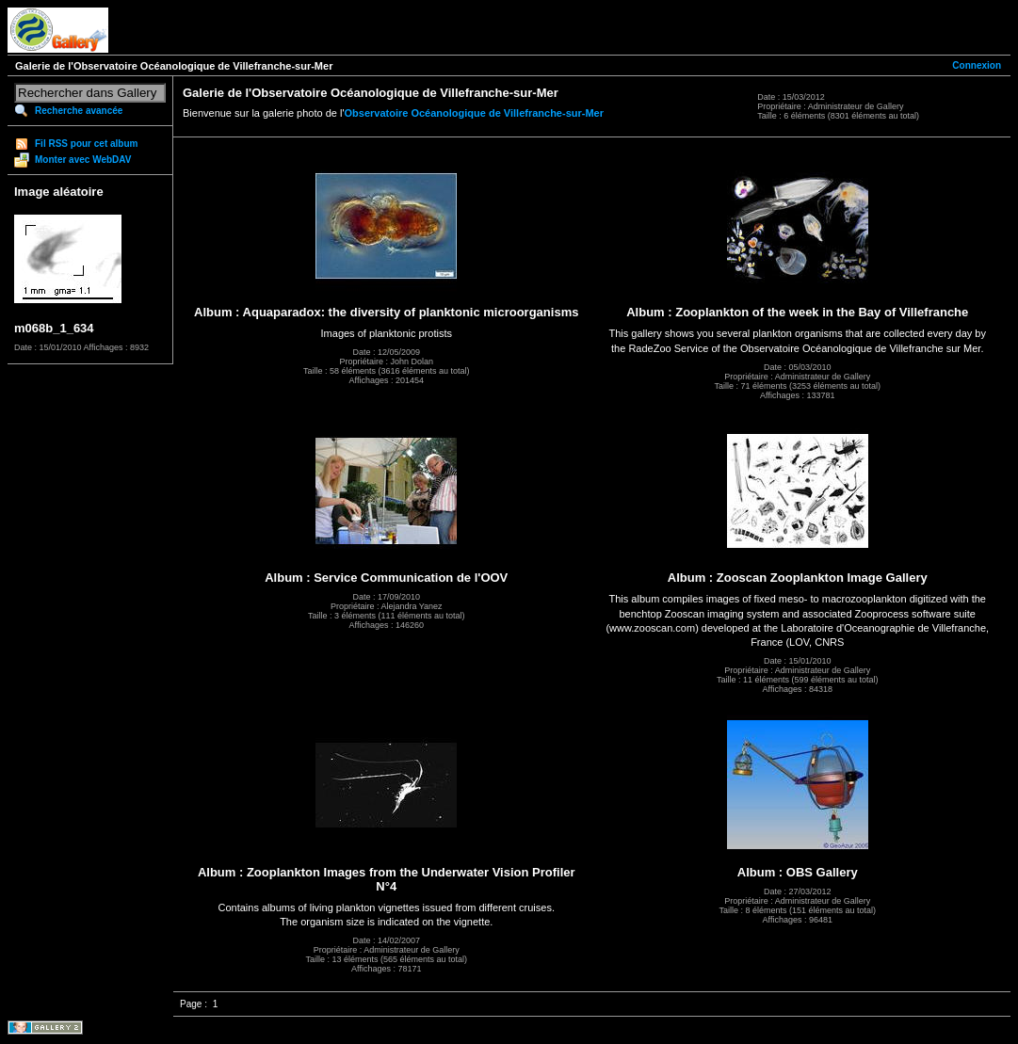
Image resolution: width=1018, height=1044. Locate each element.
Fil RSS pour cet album (86, 143)
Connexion (976, 65)
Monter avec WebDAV (83, 159)
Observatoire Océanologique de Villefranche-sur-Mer (475, 113)
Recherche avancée (78, 110)
